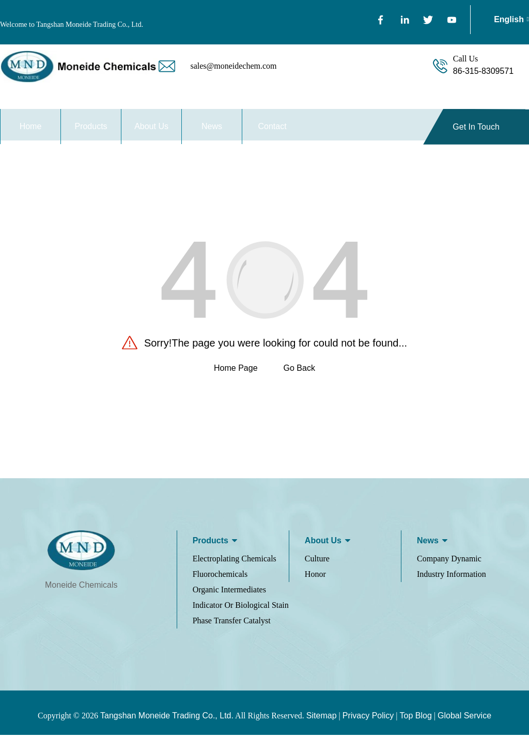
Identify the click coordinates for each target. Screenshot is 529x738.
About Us (151, 126)
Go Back (299, 371)
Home (31, 126)
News (211, 126)
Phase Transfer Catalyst (232, 623)
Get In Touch (476, 126)
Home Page (236, 371)
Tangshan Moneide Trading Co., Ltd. (167, 718)
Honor (315, 577)
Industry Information (451, 577)
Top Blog (416, 718)
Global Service (464, 718)
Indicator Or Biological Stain (241, 608)
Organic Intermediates (229, 592)
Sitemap (321, 718)
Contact (272, 126)
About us (323, 543)
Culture (317, 561)
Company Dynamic (449, 561)
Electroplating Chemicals (234, 561)
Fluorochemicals (220, 577)
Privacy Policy (368, 718)
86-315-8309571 (483, 71)
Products (90, 126)
